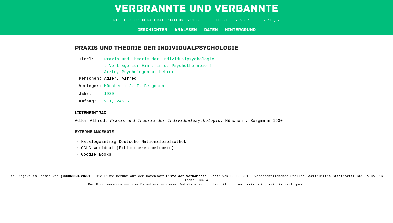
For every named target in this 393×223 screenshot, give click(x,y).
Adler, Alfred (120, 78)
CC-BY (204, 180)
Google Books (96, 154)
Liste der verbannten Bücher (193, 176)
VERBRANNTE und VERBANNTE (197, 8)
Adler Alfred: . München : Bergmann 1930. (180, 121)
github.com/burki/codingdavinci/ (252, 184)
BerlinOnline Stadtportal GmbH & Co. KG (345, 176)
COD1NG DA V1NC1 (76, 176)
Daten (211, 29)
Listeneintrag (90, 112)
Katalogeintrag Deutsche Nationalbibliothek (133, 142)
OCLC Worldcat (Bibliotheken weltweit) (127, 148)
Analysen (185, 29)
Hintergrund (240, 29)
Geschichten (152, 29)
